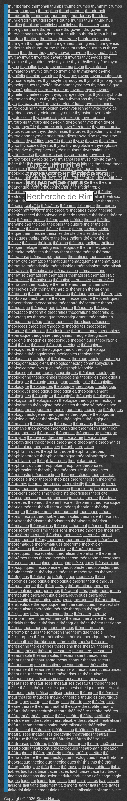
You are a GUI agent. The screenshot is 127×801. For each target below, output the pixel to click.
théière (47, 238)
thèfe (12, 168)
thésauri (45, 651)
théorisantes (59, 521)
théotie (14, 572)
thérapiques (18, 613)
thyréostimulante (67, 150)
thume (70, 6)
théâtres (78, 739)
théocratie (37, 312)
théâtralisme (63, 729)
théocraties (57, 312)
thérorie (75, 637)
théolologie (18, 419)
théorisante (37, 521)
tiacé (95, 771)
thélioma (60, 243)
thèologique (18, 173)
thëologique (41, 762)
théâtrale (102, 716)
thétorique (89, 692)
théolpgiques (97, 419)
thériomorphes (61, 627)
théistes (84, 233)
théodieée (37, 326)
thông (13, 767)
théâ (72, 711)
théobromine (39, 298)
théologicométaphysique (91, 363)
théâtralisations (73, 725)
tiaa (90, 767)
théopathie (73, 437)
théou (100, 576)
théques (15, 586)
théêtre (39, 753)
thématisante (41, 270)
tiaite (34, 785)
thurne (49, 48)
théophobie (52, 465)
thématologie (40, 284)
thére (68, 613)
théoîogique (39, 581)
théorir (105, 511)
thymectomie (61, 66)
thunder (77, 11)
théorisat (99, 521)
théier (89, 224)
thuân (103, 52)
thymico (51, 71)
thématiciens (101, 256)
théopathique (95, 437)
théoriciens (18, 493)
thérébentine (45, 641)
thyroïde (29, 127)
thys (53, 159)
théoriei (52, 502)
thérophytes (57, 637)
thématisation (66, 270)
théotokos (85, 576)
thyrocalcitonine (99, 103)
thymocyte (52, 80)
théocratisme (19, 321)
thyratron (60, 99)
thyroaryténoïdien (33, 103)
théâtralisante (20, 725)
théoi (12, 345)
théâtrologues (66, 748)
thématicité (18, 261)
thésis (73, 688)
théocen (59, 298)
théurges (41, 697)
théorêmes (17, 558)
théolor (35, 419)
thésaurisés (64, 683)
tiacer (52, 771)
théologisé (85, 405)
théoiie (24, 345)
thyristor (95, 99)
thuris (26, 48)
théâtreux (38, 743)
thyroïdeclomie (50, 127)
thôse (55, 767)
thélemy (91, 238)
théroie (96, 632)
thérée (84, 641)
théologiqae (57, 382)
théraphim (43, 609)
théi (28, 224)
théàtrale (73, 706)
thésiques (58, 688)
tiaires (92, 780)
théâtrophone (20, 753)
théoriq (70, 507)
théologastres (20, 358)
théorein (90, 479)
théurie (76, 702)
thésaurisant (19, 660)
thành (111, 159)
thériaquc (32, 623)
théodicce (64, 321)
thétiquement (107, 688)
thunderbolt (95, 11)
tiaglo (116, 776)
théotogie (108, 572)
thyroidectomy (20, 113)
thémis (85, 284)
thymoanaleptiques (25, 80)
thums (43, 11)
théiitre (52, 229)
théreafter (82, 613)
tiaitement (48, 785)
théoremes (17, 484)
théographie (107, 340)
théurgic (57, 697)
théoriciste (59, 493)
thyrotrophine (93, 117)
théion (103, 229)
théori (111, 484)
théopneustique (46, 474)
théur (12, 697)
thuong (14, 29)
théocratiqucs (20, 317)
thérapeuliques (47, 590)
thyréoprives (40, 150)
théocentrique (79, 298)
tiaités (114, 785)
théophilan (84, 447)
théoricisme (39, 493)
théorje (14, 539)
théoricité (99, 493)
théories (15, 507)
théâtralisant (110, 720)
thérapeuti (97, 595)
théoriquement (65, 511)
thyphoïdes (18, 99)
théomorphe (39, 428)
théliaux (45, 243)
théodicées (18, 326)
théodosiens (109, 331)
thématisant (18, 270)
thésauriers (82, 651)
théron (39, 637)
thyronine (65, 113)
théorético (41, 549)
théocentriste (46, 303)
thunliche (31, 25)
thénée (107, 294)
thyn (46, 94)
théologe (79, 358)
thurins (14, 48)
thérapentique (80, 586)
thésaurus (84, 683)
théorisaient (90, 516)
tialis (72, 790)
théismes (54, 233)
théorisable (46, 516)
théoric (45, 488)
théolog (82, 349)
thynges (69, 94)
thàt (22, 164)
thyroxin (58, 122)
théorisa (28, 516)
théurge (25, 697)
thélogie (15, 247)
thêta (111, 757)
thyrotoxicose (20, 117)
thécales (15, 215)
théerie (52, 219)
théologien (105, 372)
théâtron (111, 748)
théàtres (29, 711)
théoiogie (71, 345)
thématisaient (88, 266)
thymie (104, 71)
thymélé (15, 94)
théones (29, 433)
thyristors (111, 99)
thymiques (68, 76)
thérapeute (89, 590)
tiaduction (48, 776)
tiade (112, 771)
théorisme (39, 530)
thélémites (35, 252)
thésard (89, 646)
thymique (49, 76)
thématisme (18, 280)
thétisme (71, 692)
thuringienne (38, 43)
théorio (56, 507)
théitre (34, 238)
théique (14, 233)
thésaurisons (76, 678)
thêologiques (83, 757)
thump (13, 11)
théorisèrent (18, 535)
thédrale (83, 215)
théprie (79, 581)
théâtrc (32, 739)
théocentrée (89, 303)
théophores (93, 465)
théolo (69, 349)
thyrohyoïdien (46, 108)
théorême (107, 553)
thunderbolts (19, 15)
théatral (15, 196)
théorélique (108, 539)
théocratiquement (72, 317)
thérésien (99, 641)
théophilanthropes (88, 451)
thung (89, 20)
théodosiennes (84, 331)
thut (23, 52)
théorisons (58, 530)
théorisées (73, 535)
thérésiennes (41, 646)
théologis (84, 396)
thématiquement (82, 261)
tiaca (32, 771)
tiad (103, 771)
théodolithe (96, 326)
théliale (14, 243)
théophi (67, 447)
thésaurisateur (69, 660)
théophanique (20, 447)
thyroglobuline (20, 108)
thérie (85, 623)
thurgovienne (95, 29)
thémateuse (18, 256)
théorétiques (19, 553)
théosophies (83, 562)
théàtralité (90, 706)
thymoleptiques (21, 85)
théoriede (107, 498)
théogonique (59, 340)
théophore (72, 465)
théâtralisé (84, 729)
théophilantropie (82, 460)
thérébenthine (20, 641)
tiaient (42, 780)
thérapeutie (62, 600)
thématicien (78, 256)
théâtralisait (88, 720)
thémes (71, 284)
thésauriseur (19, 674)
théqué (30, 586)
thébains (15, 205)
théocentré (68, 303)
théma (76, 252)
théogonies (36, 340)
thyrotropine (39, 122)
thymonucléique (105, 85)
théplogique (61, 581)
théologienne (19, 377)
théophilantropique (24, 465)
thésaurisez (93, 674)
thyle (50, 62)
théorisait (110, 516)
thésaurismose (21, 678)
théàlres (42, 706)
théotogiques (63, 576)
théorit (106, 535)
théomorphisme (92, 428)
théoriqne (85, 507)
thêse (101, 757)
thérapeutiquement (50, 604)
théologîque (81, 414)
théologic (16, 363)
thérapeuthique (44, 595)
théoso (72, 558)
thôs (45, 767)
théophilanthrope (56, 451)
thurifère (31, 38)
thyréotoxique (76, 154)
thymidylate (87, 71)
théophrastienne (22, 470)
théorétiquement (86, 549)
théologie (87, 372)
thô (101, 762)
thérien (97, 623)
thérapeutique (20, 604)
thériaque (50, 623)
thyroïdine (86, 136)
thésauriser (41, 669)
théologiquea (65, 391)
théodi (49, 321)
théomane (63, 423)
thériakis (15, 623)
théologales (66, 354)
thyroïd (14, 127)
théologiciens (37, 363)
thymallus (28, 66)
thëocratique (19, 762)
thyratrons (78, 99)
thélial (104, 238)
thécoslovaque (49, 215)
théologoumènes (68, 409)
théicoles (55, 224)
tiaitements (68, 785)
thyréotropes (19, 159)
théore (76, 479)
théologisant (104, 396)
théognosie (97, 335)
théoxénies (18, 581)
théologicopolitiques (60, 372)
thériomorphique (89, 627)
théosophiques (21, 567)
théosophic (18, 562)
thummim (99, 6)
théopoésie (18, 479)
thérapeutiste (108, 604)
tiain (52, 780)
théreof (45, 618)
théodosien (35, 331)
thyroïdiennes (43, 136)
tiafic (96, 776)
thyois (98, 94)
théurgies (89, 697)
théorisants (81, 521)
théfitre (76, 219)
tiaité (103, 785)
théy (87, 702)
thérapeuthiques (73, 595)
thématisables (63, 266)
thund (64, 11)
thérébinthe (67, 641)
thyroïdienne (19, 136)
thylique (63, 62)
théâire (83, 711)
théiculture (73, 224)
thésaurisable (20, 655)
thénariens (17, 294)
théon (112, 428)
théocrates (83, 307)
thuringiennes (62, 43)
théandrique (18, 187)
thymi (79, 66)
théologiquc (105, 386)
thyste (99, 159)
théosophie (61, 562)
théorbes (62, 479)
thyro (12, 103)
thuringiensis (107, 43)
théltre (85, 247)
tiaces (63, 771)
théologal (98, 349)
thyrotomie (101, 113)
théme (58, 284)
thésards (16, 651)
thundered (40, 15)
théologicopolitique (24, 372)
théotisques (88, 572)
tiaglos (14, 780)
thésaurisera (63, 669)
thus (102, 48)
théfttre (103, 219)
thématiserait (102, 275)
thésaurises (111, 669)
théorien (67, 502)
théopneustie (19, 474)
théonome (46, 433)
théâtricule (57, 743)
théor (33, 479)
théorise (61, 525)
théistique (100, 233)
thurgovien (73, 29)
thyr (47, 99)
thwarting (59, 57)
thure (58, 29)
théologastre (89, 354)
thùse (72, 767)
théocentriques (106, 298)
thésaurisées (41, 683)
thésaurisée (18, 683)
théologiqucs (19, 391)
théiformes (35, 229)
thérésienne (18, 646)
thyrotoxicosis (45, 117)
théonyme (17, 437)
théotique (29, 572)
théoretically (73, 484)
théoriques (89, 511)
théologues (113, 409)
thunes (77, 20)
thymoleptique (109, 80)
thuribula (73, 34)
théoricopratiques (69, 498)
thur (25, 29)
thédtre (116, 215)
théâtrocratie (111, 743)
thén (33, 289)
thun (54, 11)
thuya (52, 52)
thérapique (96, 609)
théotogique (40, 576)
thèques (15, 178)
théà (110, 702)
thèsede (15, 182)
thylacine (16, 62)
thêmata (15, 757)
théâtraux (16, 739)
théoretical (52, 484)
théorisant (17, 521)
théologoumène (38, 409)
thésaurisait (96, 655)
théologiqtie (64, 386)
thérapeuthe (19, 595)
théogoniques (83, 340)
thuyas (64, 52)
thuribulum (107, 34)
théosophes (109, 558)
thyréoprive (18, 150)
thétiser (56, 692)
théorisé (37, 535)
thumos (115, 6)
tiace (42, 771)
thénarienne (98, 289)
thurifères (48, 38)
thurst (92, 48)
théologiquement (93, 391)
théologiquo (42, 396)
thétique (87, 688)
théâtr (60, 716)
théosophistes (98, 567)
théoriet (30, 507)
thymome (62, 85)
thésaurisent (19, 669)
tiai (33, 780)
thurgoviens (44, 34)
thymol (90, 80)
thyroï (109, 122)
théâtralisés (42, 734)
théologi (95, 358)
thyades (96, 57)
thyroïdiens (66, 136)
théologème (34, 414)
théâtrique (77, 743)
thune (65, 20)
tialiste (115, 790)
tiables (14, 771)
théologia (112, 358)
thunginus (104, 20)
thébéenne (17, 210)
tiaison (113, 780)
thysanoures (69, 159)
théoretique (95, 484)
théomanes (83, 423)
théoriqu (102, 507)
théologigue (18, 382)
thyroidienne (45, 113)
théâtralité (62, 734)
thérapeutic (18, 600)
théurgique (108, 697)
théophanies (110, 442)
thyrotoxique (69, 117)
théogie (80, 335)
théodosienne (58, 331)
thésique (41, 688)
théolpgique (74, 419)
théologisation (45, 400)
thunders (100, 15)
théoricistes (80, 493)
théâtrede (61, 739)
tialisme (101, 790)
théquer (106, 581)
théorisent (78, 525)
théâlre (96, 711)
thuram (46, 29)
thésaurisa (102, 651)
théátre (60, 711)
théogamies (62, 335)
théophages (45, 442)
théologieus (110, 377)
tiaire (81, 780)
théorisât (112, 530)
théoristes (94, 530)
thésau (31, 651)
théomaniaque (107, 423)
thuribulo (89, 34)
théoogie (55, 437)
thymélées (32, 94)
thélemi (76, 238)
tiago (25, 780)
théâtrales (43, 720)
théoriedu (36, 502)
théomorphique (64, 428)
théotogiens (18, 576)
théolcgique (52, 349)
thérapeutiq (84, 600)
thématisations (92, 270)
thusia (13, 52)
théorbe (46, 479)
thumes (83, 6)
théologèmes (58, 414)
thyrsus (46, 145)
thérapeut (69, 590)
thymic (37, 71)
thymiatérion (19, 71)
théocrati (101, 307)
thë (120, 757)
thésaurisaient (72, 655)
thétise (42, 692)
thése (99, 683)
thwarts (74, 57)
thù (64, 767)
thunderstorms (46, 20)
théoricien (61, 488)
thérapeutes (110, 590)
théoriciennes (106, 488)
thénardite (60, 289)
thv (10, 57)
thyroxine (74, 122)
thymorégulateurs (53, 89)
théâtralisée (105, 729)
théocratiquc (103, 312)
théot (116, 567)
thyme (43, 66)
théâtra (72, 716)
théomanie (17, 428)
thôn (109, 762)
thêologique (60, 757)
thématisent (37, 275)
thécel (29, 215)
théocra (108, 303)
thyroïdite (16, 141)
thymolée (44, 85)
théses (111, 683)
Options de (35, 207)
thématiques (109, 261)
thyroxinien (93, 122)
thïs (93, 762)
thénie (48, 294)
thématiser (58, 275)
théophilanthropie (23, 456)
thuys (91, 52)
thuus (33, 52)
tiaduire (65, 776)
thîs (86, 762)
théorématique (21, 544)
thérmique (80, 632)
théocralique (19, 307)
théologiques (19, 396)
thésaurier (62, 651)
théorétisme (87, 553)
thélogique (69, 247)
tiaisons (15, 785)
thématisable (38, 266)
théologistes (64, 405)
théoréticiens (19, 549)
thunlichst (48, 25)
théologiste (42, 405)
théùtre (82, 753)
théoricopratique (38, 498)
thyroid (95, 108)
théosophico (39, 562)
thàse (13, 164)
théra (49, 586)
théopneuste (72, 470)
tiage (106, 776)
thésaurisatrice (75, 664)
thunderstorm (20, 20)
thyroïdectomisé (22, 131)
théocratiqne (79, 312)
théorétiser (66, 553)
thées (64, 219)
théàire (14, 706)
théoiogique (91, 345)
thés (78, 646)
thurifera (15, 38)
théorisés (91, 535)
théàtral (57, 706)
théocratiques (101, 317)
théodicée (101, 321)
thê (106, 753)
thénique (79, 294)
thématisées (103, 280)
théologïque (103, 414)
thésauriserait (87, 669)
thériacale (91, 618)
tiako (12, 790)
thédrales (100, 215)
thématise (17, 275)
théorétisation (43, 553)
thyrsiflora (108, 141)
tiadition (15, 776)
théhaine (16, 224)
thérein (31, 618)
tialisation (85, 790)
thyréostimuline (96, 150)
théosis (58, 558)
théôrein (53, 753)
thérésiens (63, 646)
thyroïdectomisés (53, 131)
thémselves (18, 289)
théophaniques (47, 447)
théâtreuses (18, 743)
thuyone (78, 52)
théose (45, 558)
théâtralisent (19, 729)
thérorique (93, 637)
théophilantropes (52, 460)
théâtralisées (19, 734)
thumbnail (40, 6)
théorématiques (49, 544)
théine (77, 229)
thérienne (112, 623)
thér (40, 586)
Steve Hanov (48, 798)
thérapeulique (20, 590)
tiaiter (84, 785)
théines (90, 229)
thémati (60, 256)
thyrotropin (17, 122)
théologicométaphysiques (31, 368)
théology (15, 414)
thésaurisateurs (96, 660)
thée (12, 219)
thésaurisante (43, 660)
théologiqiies (102, 382)
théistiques (17, 238)
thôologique (29, 767)
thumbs (56, 6)
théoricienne (82, 488)
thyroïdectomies (106, 127)
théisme (38, 233)
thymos (76, 89)
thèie (22, 168)
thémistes (101, 284)
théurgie (72, 697)
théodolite (56, 326)
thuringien (17, 43)
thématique (57, 261)
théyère (98, 702)
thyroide (109, 108)
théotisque (68, 572)
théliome (77, 243)
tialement (40, 790)
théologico (59, 363)
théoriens (84, 502)
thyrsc (66, 141)
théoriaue (30, 488)
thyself (87, 159)
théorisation (18, 525)
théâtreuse (96, 739)
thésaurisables (46, 655)
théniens (62, 294)
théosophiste (73, 567)
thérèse (109, 637)
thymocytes (72, 80)
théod (37, 321)
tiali (63, 790)
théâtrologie (18, 748)
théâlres (111, 711)
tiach (74, 771)
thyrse (78, 141)
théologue (93, 409)
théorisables (68, 516)
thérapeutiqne (107, 600)
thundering (60, 15)
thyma (13, 66)
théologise (68, 400)
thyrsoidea (29, 145)
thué (113, 52)
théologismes (20, 405)
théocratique (44, 317)
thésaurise (99, 664)
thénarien (78, 289)
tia (84, 767)
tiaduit (78, 776)
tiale (27, 790)
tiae (88, 776)
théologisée (106, 405)
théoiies (38, 345)
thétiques (16, 692)
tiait (26, 785)
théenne (24, 219)
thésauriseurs (43, 674)
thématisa (17, 266)
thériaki (107, 618)
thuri (60, 34)
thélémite (16, 252)
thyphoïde (113, 94)
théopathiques (20, 442)
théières (61, 238)
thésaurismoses (49, 678)
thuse (112, 48)
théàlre (28, 706)
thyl (107, 57)
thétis (30, 692)
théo (118, 294)
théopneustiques (75, 474)
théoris (14, 516)
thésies (26, 688)
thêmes (42, 757)
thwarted (42, 57)
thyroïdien (112, 131)
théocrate (64, 307)
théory (40, 539)
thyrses (91, 141)
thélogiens (50, 247)
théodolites (76, 326)
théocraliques (43, 307)
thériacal (73, 618)
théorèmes (75, 539)
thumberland (19, 6)
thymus (102, 89)
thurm (37, 48)
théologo (16, 409)
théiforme (16, 229)
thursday (78, 48)
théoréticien (92, 544)
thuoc (105, 25)
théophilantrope (22, 460)
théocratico (18, 312)
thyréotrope (100, 154)
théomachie (18, 423)
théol (36, 349)
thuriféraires (88, 38)
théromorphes (20, 637)
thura (34, 29)
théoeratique (19, 335)
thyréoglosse (106, 145)
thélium (107, 243)
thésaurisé (98, 678)
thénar (44, 289)
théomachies (41, 423)
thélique (93, 243)
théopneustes (96, 470)
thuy (42, 52)
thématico (37, 261)
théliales (29, 243)
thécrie (69, 215)
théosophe (89, 558)
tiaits (94, 785)
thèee (118, 164)
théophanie (88, 442)
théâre (14, 716)
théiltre (65, 229)
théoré (91, 539)
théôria (68, 753)
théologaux (61, 358)
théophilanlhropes (24, 451)
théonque (108, 433)
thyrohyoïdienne (74, 108)
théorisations (41, 525)
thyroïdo (52, 141)
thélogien (31, 247)
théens (39, 219)
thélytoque (101, 247)
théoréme (72, 544)
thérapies (77, 609)
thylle (76, 62)
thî (79, 762)
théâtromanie (91, 748)
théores (35, 484)
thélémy (52, 252)
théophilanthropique (57, 456)
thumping (28, 11)
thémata (103, 252)
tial (20, 790)
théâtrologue (41, 748)
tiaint (72, 780)
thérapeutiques (81, 604)
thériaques (69, 623)
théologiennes (44, 377)
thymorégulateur (22, 89)
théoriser (96, 525)
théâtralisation (46, 725)
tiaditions (31, 776)
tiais (102, 780)
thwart (27, 57)
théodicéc (82, 321)
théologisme (110, 400)
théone (14, 433)
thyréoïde (40, 159)
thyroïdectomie (77, 127)
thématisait (111, 266)
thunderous (81, 15)
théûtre (95, 753)
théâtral (86, 716)
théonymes (36, 437)
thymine (33, 76)
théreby (99, 613)
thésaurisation (20, 664)
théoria (14, 488)
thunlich (15, 25)
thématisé (61, 280)
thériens (15, 627)
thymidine (67, 71)
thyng (56, 94)
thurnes (63, 48)
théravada (54, 613)
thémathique (41, 256)
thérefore (16, 618)
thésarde (105, 646)
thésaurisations (47, 664)
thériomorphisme (55, 632)
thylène (100, 62)
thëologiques (64, 762)
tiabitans (102, 767)
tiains (62, 780)
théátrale (45, 711)
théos (33, 558)
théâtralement (20, 720)
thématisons (41, 280)
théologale (17, 354)
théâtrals (101, 734)
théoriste (76, 530)
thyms (90, 89)
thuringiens (85, 43)
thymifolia (16, 76)
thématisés (18, 284)
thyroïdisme (106, 136)
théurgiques (18, 702)
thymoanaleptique (106, 76)
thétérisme (108, 692)
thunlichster (89, 25)
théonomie (65, 433)
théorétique (61, 549)
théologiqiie (79, 382)
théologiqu (85, 386)
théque (92, 581)
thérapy (37, 613)
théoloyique (52, 419)
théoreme (107, 479)
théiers (101, 224)
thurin (105, 38)
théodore (16, 331)
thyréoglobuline (80, 145)
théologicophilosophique (76, 368)
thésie (13, 688)
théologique (42, 391)
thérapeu (101, 586)
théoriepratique (107, 502)
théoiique (54, 345)
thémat (89, 252)
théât (25, 716)
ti (79, 767)
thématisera (79, 275)
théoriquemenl (39, 511)
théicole (39, 224)
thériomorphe (35, 627)
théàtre (14, 711)
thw (17, 57)
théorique (16, 511)
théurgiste (39, 702)
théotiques (48, 572)
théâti (35, 716)
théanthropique (21, 192)
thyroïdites (35, 141)
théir (26, 233)
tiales (54, 790)
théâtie (48, 716)
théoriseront (18, 530)
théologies (89, 377)
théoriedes (17, 502)
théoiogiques (19, 349)
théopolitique (103, 474)
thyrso (13, 145)
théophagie (66, 442)
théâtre (45, 739)
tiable (116, 767)
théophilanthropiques (95, 456)
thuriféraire (67, 38)
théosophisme (48, 567)
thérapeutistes (20, 609)
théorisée (54, 535)
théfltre (90, 219)
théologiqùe (64, 396)
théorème (56, 539)
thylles (87, 62)
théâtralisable (64, 720)
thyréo (59, 145)
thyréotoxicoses (49, 154)
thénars (34, 294)
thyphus (36, 99)
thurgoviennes (20, 34)
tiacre (85, 771)
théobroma (17, 298)
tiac (24, 771)
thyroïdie (94, 131)
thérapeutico (40, 600)
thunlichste (68, 25)
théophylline (49, 470)
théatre (14, 201)
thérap (61, 586)
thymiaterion (96, 66)
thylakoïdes (35, 62)
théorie (92, 498)
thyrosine (83, 113)
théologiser (88, 400)
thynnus (85, 94)
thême (29, 757)
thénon (94, 294)
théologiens (68, 377)
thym (112, 62)
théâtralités (82, 734)
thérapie (61, 609)
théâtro (93, 743)
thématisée (81, 280)
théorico (15, 498)
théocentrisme (20, 303)
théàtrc (106, 706)
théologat (41, 358)
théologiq (38, 382)
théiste (70, 233)
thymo (83, 76)
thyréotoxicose (21, 154)
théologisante (20, 400)
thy (85, 57)
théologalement (41, 354)
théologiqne (18, 386)
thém (64, 252)
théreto (58, 618)
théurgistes (59, 702)
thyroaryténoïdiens (67, 103)
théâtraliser (41, 729)
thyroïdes (77, 131)
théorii (43, 507)
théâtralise (97, 725)
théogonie (17, 340)
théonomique (87, 433)
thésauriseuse (69, 674)
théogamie (41, 335)
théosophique (107, 562)
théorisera (114, 525)
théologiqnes (41, 386)
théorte (28, 539)
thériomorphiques (23, 632)
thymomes (80, 85)
